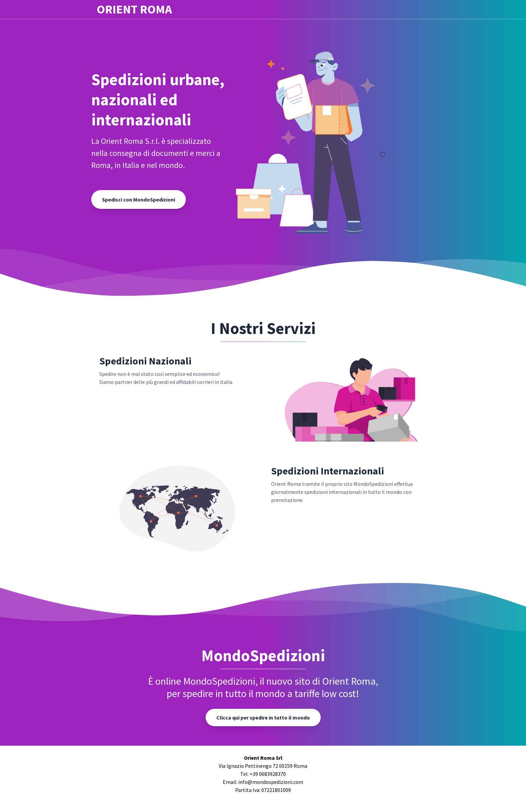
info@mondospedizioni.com (270, 782)
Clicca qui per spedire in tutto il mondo (263, 717)
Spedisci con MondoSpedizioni (138, 199)
